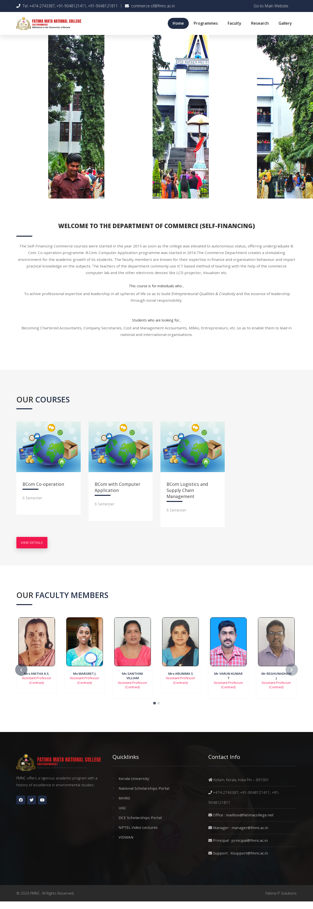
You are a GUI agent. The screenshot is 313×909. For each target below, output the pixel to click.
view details (32, 542)
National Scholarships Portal (144, 788)
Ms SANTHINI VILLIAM (132, 675)
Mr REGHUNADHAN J (276, 675)
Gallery (285, 23)
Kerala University (134, 778)
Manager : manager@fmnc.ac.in (240, 827)
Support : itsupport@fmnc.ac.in (240, 853)
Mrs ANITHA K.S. (36, 673)
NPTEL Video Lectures (138, 827)
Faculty (234, 23)
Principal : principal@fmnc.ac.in (240, 840)
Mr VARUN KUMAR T (228, 675)
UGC (122, 807)
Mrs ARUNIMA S (180, 673)
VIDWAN (126, 837)
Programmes (206, 23)
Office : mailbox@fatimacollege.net (243, 814)
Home (178, 23)
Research (260, 23)
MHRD (124, 798)
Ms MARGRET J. (84, 673)
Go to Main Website (271, 6)
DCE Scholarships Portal (140, 817)
